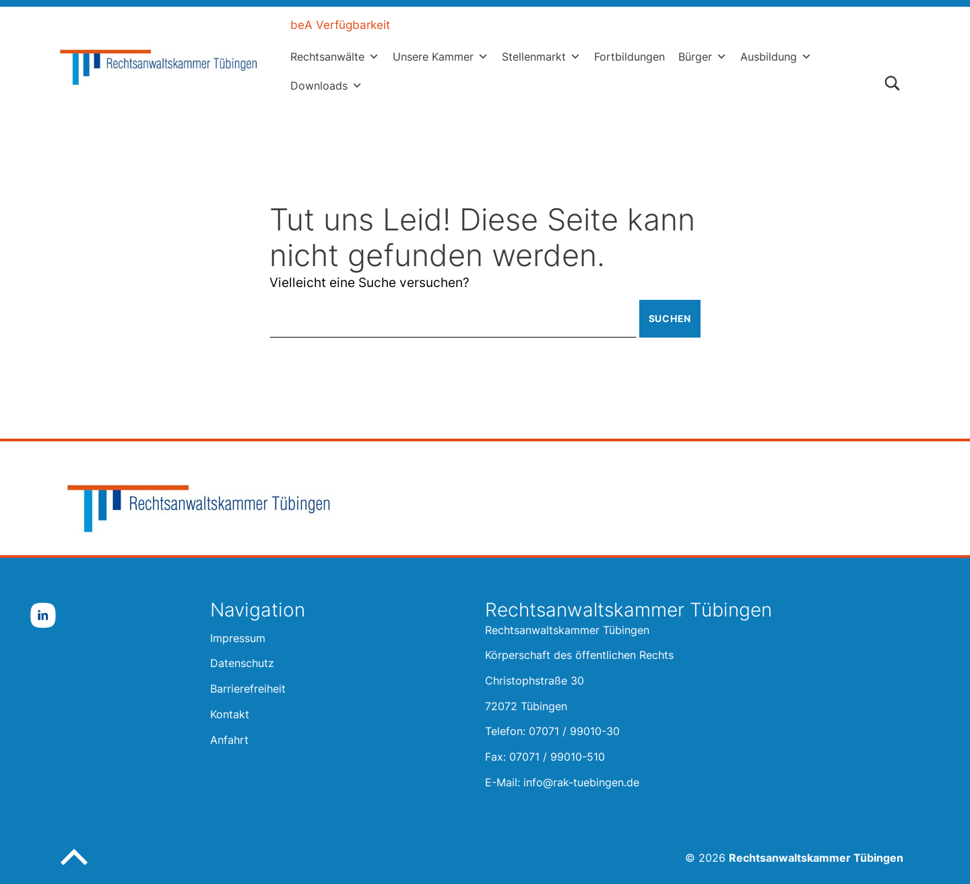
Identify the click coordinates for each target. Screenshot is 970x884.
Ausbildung (776, 56)
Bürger (702, 56)
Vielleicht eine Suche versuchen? (369, 282)
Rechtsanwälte (334, 56)
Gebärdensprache (570, 25)
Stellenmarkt (541, 56)
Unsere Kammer (440, 56)
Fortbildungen (629, 56)
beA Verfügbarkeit (340, 25)
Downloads (326, 85)
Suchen (670, 318)
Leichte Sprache (457, 25)
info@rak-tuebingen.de (581, 782)
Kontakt (659, 25)
